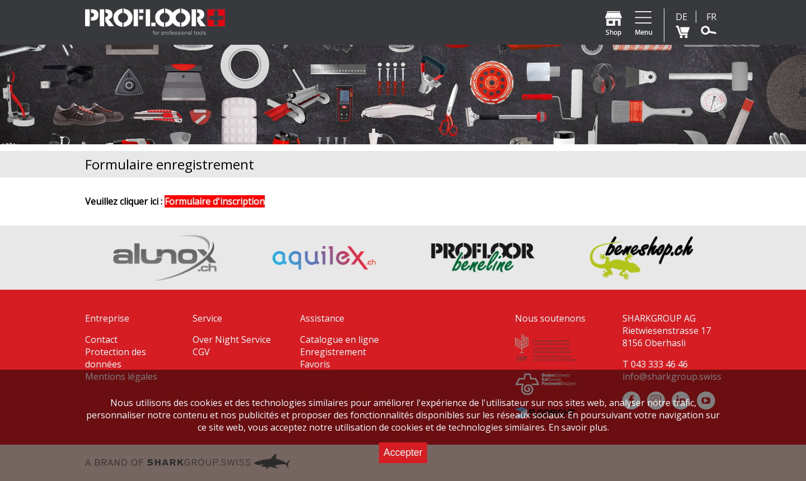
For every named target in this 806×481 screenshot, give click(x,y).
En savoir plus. (579, 427)
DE (681, 17)
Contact (101, 339)
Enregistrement (333, 352)
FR (711, 17)
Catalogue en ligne (339, 339)
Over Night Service (232, 339)
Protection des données (115, 358)
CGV (201, 352)
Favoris (315, 364)
